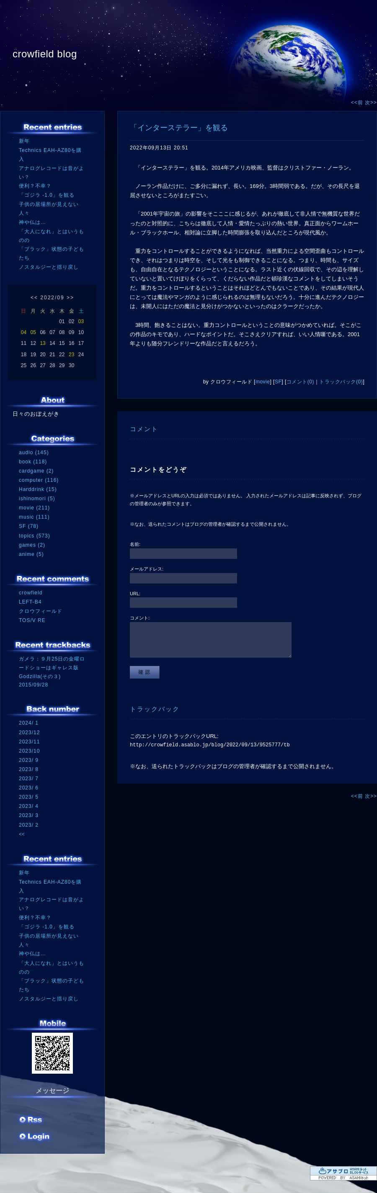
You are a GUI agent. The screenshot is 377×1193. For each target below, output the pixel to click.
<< (34, 298)
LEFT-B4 (30, 602)
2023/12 (29, 732)
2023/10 (29, 751)
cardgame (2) (36, 471)
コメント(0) (300, 382)
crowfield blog (45, 53)
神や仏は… (32, 222)
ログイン (34, 1137)
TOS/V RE (32, 620)
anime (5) (31, 554)
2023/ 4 (29, 806)
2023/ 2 (29, 825)
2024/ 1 (29, 723)
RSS (31, 1120)
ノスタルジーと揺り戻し (49, 267)
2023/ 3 (29, 815)
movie (263, 382)
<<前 (358, 102)
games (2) (32, 545)
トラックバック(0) (341, 382)
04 (23, 332)
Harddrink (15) (38, 489)
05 (33, 332)
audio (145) (34, 452)
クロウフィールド (40, 611)
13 (42, 343)
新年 (24, 141)
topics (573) (34, 536)
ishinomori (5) (37, 498)
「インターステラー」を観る (179, 127)
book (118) (33, 462)
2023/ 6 (29, 788)
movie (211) (34, 508)
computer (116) (39, 480)
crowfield (30, 593)
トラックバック (155, 708)
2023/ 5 (29, 797)
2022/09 (52, 298)
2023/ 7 (29, 779)
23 (71, 354)
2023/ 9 (29, 760)
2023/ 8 (29, 769)
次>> (371, 102)
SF (278, 382)
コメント (144, 428)
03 (81, 321)
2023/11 (29, 742)
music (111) (34, 517)
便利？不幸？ (35, 186)
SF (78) (29, 526)
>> (70, 298)
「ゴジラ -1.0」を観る (47, 195)
